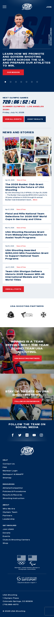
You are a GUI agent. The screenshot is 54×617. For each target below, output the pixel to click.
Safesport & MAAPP (13, 474)
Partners (7, 515)
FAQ (5, 467)
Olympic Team (10, 512)
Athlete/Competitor (13, 488)
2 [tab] (10, 82)
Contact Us (9, 464)
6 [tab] (32, 82)
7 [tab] (37, 82)
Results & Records (12, 495)
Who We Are (9, 509)
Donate (6, 533)
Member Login (10, 471)
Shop (5, 543)
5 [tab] (26, 82)
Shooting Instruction (13, 498)
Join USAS (8, 529)
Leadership (9, 519)
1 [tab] (5, 82)
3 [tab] (16, 82)
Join (48, 7)
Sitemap (7, 478)
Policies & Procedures (14, 491)
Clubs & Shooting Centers (16, 540)
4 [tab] (21, 82)
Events (6, 536)
